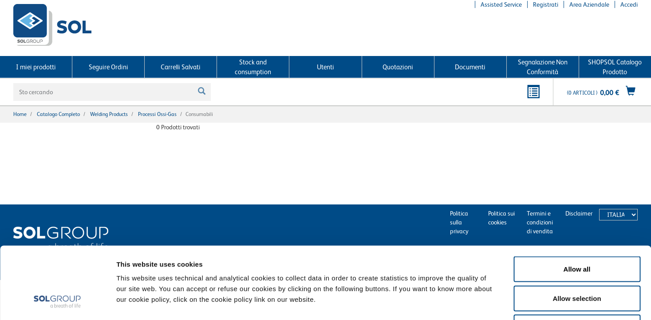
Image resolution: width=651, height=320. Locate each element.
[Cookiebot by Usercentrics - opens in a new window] (57, 302)
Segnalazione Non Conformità (543, 66)
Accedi (629, 4)
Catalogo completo (58, 114)
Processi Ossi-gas (157, 114)
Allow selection (576, 232)
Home (20, 114)
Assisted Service (501, 4)
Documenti (470, 67)
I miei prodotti (36, 67)
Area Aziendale (589, 4)
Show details (461, 302)
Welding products (109, 114)
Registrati (545, 4)
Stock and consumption (253, 66)
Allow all (577, 203)
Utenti (325, 67)
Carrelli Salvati (181, 67)
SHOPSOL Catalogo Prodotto (615, 66)
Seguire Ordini (108, 67)
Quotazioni (398, 67)
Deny (577, 261)
